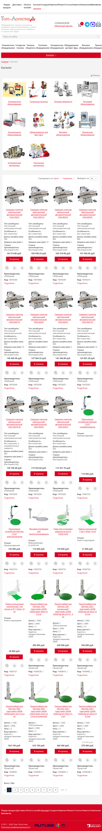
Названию (67, 178)
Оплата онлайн (27, 6)
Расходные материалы (38, 164)
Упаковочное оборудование (8, 46)
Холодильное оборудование (57, 46)
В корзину (14, 259)
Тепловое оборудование (42, 46)
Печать (96, 75)
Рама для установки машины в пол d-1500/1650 (63, 531)
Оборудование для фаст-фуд (71, 46)
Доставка (17, 4)
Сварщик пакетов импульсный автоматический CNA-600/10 (14, 318)
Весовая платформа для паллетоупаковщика (39, 531)
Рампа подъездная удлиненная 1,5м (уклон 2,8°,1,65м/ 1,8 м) (14, 608)
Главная (4, 61)
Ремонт (61, 4)
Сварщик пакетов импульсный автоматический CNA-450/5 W (14, 423)
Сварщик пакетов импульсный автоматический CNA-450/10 (87, 318)
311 (62, 790)
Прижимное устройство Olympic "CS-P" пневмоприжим (87, 423)
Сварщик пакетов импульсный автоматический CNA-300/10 (38, 213)
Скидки (45, 4)
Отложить (22, 267)
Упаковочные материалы (14, 164)
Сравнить (14, 267)
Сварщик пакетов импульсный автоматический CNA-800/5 (87, 213)
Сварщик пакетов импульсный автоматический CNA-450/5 (38, 423)
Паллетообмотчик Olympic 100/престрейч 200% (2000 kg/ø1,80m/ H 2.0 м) (39, 609)
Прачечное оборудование (87, 133)
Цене (56, 178)
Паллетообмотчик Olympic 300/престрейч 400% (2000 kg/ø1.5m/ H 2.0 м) (14, 711)
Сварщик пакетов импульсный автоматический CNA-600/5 (38, 318)
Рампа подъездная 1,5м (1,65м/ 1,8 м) (88, 530)
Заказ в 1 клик (7, 268)
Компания (86, 4)
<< (5, 790)
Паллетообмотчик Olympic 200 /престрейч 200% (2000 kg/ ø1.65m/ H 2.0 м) (87, 711)
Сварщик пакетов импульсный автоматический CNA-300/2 (14, 213)
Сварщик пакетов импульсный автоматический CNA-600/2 (63, 318)
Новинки (53, 4)
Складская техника (20, 46)
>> (66, 790)
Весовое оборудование (86, 46)
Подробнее (9, 283)
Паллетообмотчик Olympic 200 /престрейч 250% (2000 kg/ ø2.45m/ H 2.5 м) (87, 609)
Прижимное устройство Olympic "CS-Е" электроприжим (14, 533)
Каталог (37, 4)
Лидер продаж (7, 6)
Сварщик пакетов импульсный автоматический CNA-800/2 (63, 213)
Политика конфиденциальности (15, 827)
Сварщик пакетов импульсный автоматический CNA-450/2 (63, 423)
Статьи (68, 4)
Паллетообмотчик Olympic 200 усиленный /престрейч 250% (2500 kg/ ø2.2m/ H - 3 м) (63, 610)
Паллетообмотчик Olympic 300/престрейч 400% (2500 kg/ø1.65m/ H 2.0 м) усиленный (39, 711)
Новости (76, 4)
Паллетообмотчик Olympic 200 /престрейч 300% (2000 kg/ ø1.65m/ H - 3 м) (63, 711)
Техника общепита (30, 46)
